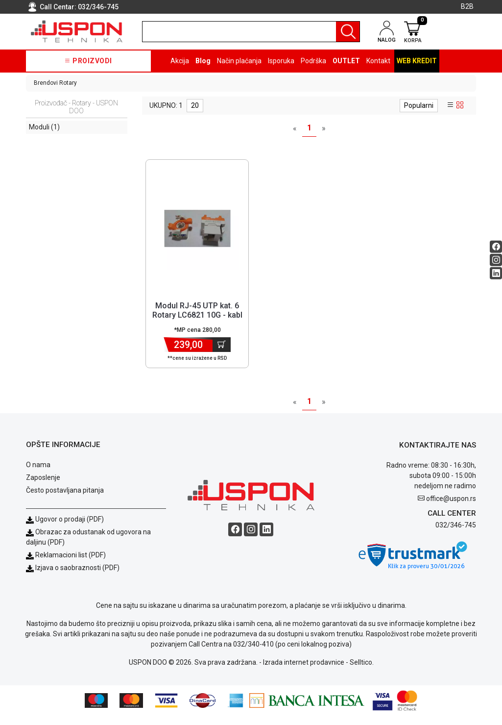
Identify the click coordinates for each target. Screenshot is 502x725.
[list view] (450, 105)
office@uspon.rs (451, 507)
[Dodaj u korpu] (222, 344)
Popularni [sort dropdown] (418, 105)
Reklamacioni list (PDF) (66, 564)
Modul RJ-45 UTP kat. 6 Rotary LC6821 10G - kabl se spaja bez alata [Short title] (197, 315)
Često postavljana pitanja (65, 499)
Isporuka (281, 61)
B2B (467, 6)
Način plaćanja (239, 61)
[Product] (197, 228)
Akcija (179, 61)
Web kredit (417, 61)
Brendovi (46, 82)
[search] (251, 31)
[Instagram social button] (496, 259)
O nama (38, 474)
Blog (203, 61)
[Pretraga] (347, 32)
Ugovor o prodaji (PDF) (65, 528)
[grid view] (460, 105)
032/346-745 (98, 7)
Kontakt (378, 61)
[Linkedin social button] (496, 273)
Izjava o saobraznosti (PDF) (77, 577)
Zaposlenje (43, 487)
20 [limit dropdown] (195, 105)
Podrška (313, 61)
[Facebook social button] (496, 246)
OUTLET (346, 61)
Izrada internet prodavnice (303, 671)
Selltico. (362, 671)
